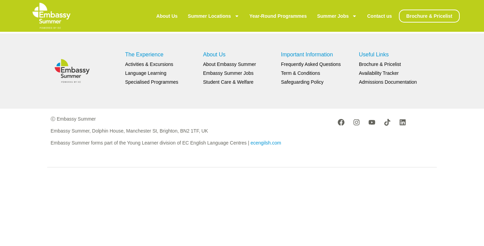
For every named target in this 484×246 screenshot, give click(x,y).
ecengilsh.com (266, 143)
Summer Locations (213, 16)
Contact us (379, 16)
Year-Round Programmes (278, 16)
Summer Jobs (337, 16)
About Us (166, 16)
